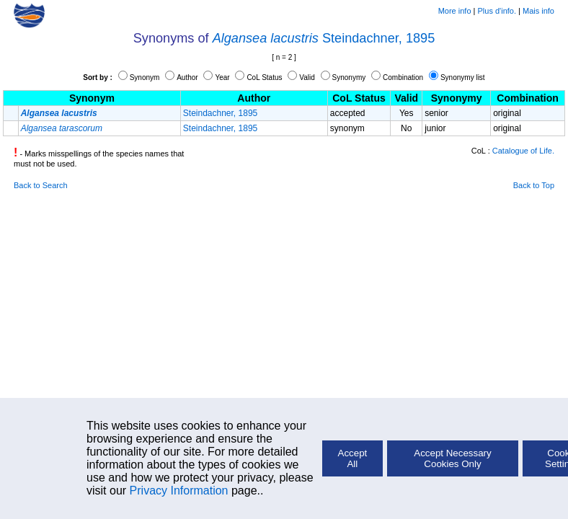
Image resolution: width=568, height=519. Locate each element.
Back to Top (533, 185)
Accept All (353, 458)
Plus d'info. (497, 10)
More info (454, 10)
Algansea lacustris (266, 38)
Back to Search (41, 185)
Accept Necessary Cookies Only (452, 458)
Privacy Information (179, 490)
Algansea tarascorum (61, 128)
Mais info (538, 10)
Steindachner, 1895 (378, 38)
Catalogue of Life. (523, 150)
